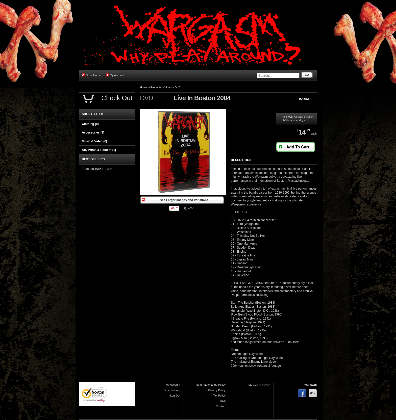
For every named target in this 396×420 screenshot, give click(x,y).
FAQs (222, 400)
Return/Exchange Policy (211, 384)
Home (143, 87)
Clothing (90, 124)
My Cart (253, 384)
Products (156, 87)
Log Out (175, 395)
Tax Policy (219, 395)
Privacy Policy (217, 390)
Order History (172, 390)
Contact (221, 406)
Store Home (91, 75)
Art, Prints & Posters (99, 150)
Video (167, 87)
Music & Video (94, 141)
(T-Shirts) (107, 168)
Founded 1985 (91, 169)
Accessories (93, 132)
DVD (177, 87)
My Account (115, 75)
